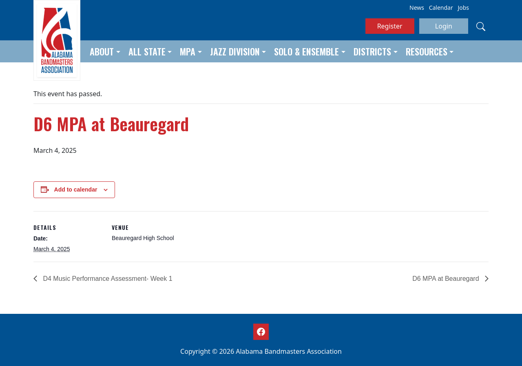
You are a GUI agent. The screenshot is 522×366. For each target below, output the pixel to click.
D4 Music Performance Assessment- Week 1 (107, 278)
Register (390, 26)
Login (443, 26)
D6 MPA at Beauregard (446, 278)
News (416, 7)
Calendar (441, 7)
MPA (187, 51)
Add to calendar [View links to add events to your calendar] (75, 189)
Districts (372, 51)
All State (147, 51)
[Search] (481, 26)
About (102, 51)
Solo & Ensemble (306, 51)
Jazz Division (235, 51)
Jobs (463, 7)
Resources (426, 51)
